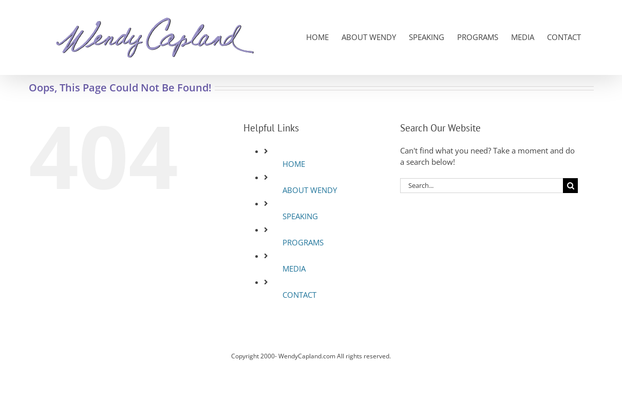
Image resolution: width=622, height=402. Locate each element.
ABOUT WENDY (309, 190)
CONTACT (299, 295)
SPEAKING (300, 216)
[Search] (570, 185)
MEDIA (294, 268)
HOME (293, 164)
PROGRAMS (303, 242)
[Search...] (481, 185)
